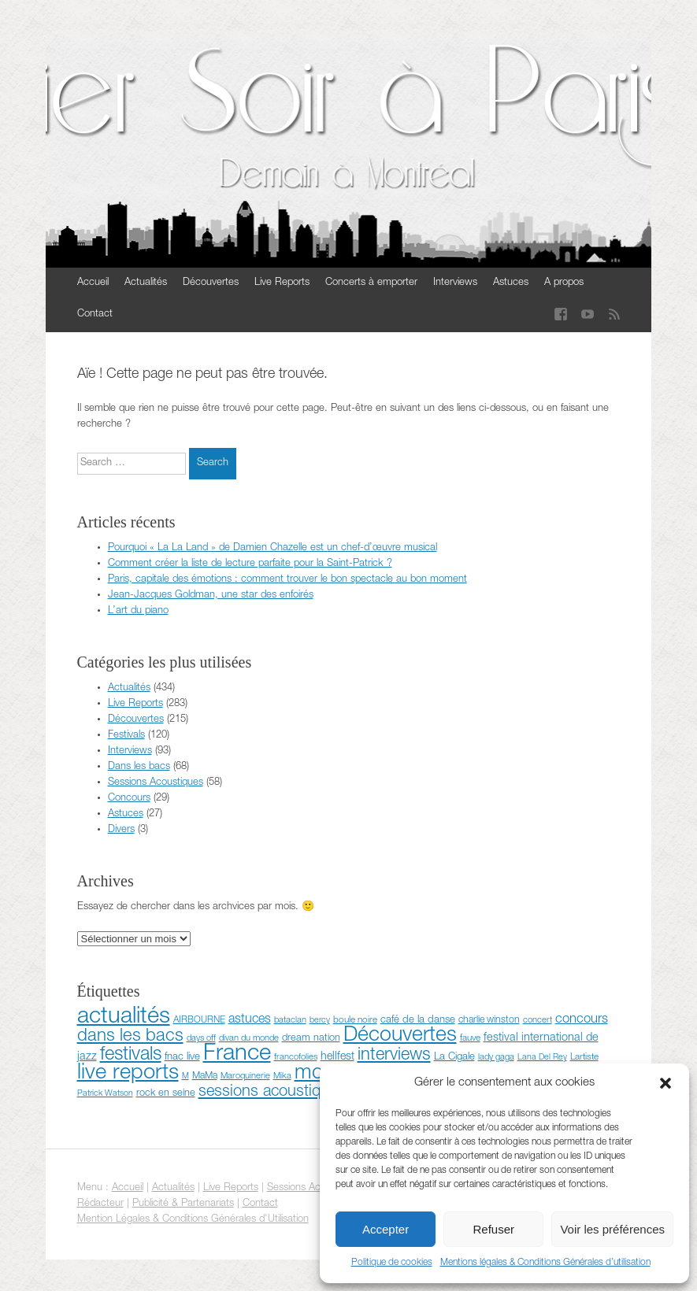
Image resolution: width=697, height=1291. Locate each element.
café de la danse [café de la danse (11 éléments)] (417, 1020)
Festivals (126, 736)
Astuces (510, 283)
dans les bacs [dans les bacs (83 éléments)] (130, 1036)
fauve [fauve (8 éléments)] (470, 1038)
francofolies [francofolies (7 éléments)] (295, 1057)
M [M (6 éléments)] (185, 1076)
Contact (95, 314)
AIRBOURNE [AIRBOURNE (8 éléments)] (199, 1020)
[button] (665, 1083)
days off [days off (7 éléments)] (201, 1038)
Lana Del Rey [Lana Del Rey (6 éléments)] (542, 1057)
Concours (129, 798)
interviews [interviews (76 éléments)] (394, 1055)
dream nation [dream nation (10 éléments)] (311, 1039)
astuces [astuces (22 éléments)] (249, 1020)
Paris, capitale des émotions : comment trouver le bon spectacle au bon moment (287, 580)
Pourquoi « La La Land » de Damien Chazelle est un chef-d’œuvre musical (272, 548)
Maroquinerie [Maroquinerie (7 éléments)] (245, 1076)
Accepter (385, 1229)
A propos (564, 283)
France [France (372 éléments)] (237, 1054)
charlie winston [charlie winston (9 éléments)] (489, 1020)
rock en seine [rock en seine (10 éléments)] (165, 1094)
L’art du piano (138, 611)
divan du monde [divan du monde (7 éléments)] (249, 1038)
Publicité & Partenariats (183, 1204)
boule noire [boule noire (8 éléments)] (355, 1020)
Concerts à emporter (371, 283)
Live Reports (282, 283)
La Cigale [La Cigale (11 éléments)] (454, 1057)
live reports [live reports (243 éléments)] (128, 1074)
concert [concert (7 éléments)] (537, 1020)
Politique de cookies (391, 1262)
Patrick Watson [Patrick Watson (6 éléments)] (105, 1093)
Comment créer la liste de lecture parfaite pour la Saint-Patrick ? (250, 564)
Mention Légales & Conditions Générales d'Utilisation (193, 1220)
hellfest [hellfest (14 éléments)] (337, 1057)
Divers (121, 830)
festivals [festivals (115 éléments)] (130, 1055)
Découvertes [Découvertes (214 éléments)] (400, 1036)
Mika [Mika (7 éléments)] (282, 1076)
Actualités (145, 283)
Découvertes (211, 283)
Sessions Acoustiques (155, 783)
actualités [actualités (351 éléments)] (123, 1017)
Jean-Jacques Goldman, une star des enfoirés (210, 595)
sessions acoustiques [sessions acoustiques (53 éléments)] (272, 1092)
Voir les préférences (612, 1229)
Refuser (494, 1229)
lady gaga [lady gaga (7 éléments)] (496, 1057)
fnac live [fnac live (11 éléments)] (182, 1057)
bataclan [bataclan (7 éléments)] (290, 1020)
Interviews (455, 283)
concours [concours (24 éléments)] (581, 1020)
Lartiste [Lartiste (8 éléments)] (584, 1057)
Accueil (93, 283)
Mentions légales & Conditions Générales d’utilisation (545, 1262)
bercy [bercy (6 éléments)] (320, 1020)
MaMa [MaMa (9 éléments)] (204, 1076)
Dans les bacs (139, 767)
